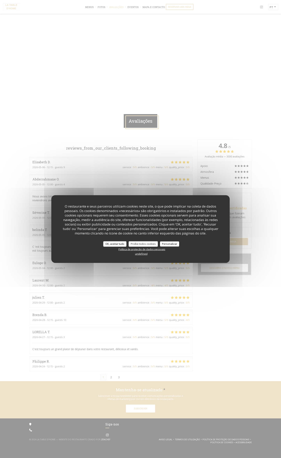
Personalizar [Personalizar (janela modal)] (169, 244)
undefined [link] (141, 253)
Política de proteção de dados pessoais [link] (141, 249)
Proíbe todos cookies (143, 244)
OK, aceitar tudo (114, 244)
